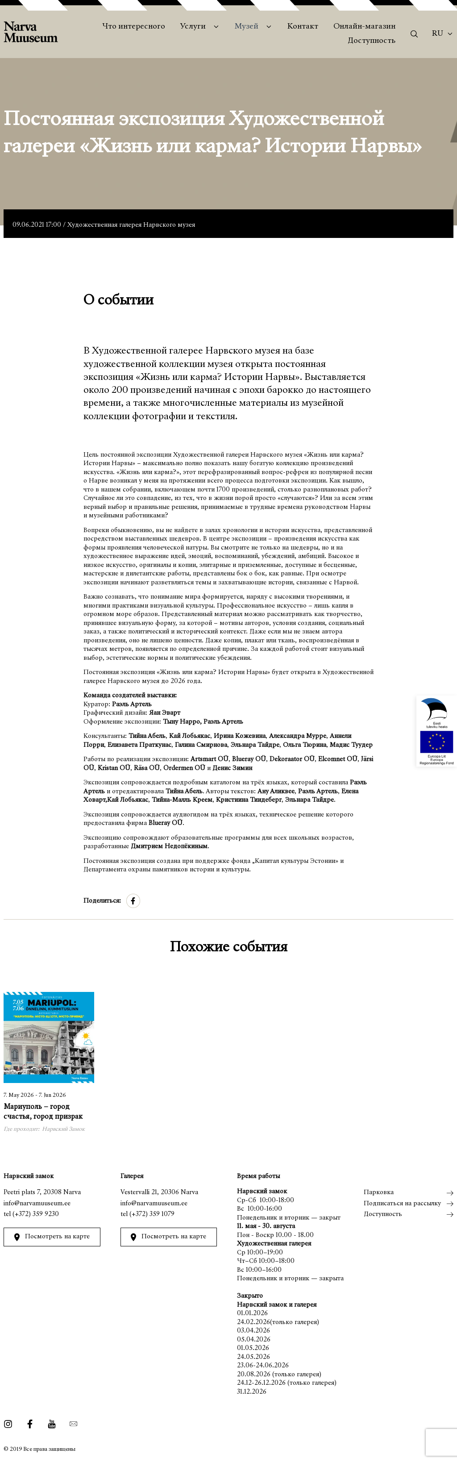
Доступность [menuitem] (371, 41)
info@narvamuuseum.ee (37, 1204)
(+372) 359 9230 (35, 1214)
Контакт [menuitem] (302, 26)
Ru (437, 33)
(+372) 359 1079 (151, 1214)
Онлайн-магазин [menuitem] (364, 26)
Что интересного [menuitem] (133, 26)
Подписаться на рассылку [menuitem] (402, 1204)
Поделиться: (102, 901)
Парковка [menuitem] (379, 1192)
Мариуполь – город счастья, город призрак (43, 1112)
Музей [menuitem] (246, 26)
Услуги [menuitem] (193, 26)
